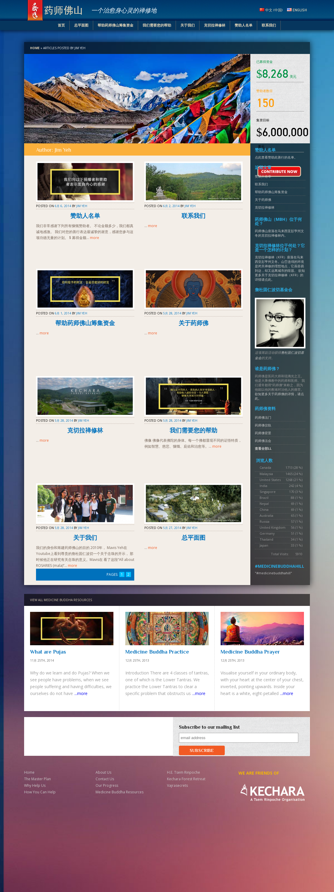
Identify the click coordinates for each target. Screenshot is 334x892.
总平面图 (81, 25)
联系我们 (269, 25)
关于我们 (187, 25)
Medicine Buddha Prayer (250, 652)
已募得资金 (264, 62)
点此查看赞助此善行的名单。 (276, 157)
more (94, 237)
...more (81, 693)
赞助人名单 (243, 25)
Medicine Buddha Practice (157, 652)
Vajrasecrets (177, 785)
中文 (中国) (271, 10)
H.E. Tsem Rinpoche (183, 772)
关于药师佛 (193, 323)
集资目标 (262, 120)
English (297, 10)
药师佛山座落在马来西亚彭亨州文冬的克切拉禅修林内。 (279, 233)
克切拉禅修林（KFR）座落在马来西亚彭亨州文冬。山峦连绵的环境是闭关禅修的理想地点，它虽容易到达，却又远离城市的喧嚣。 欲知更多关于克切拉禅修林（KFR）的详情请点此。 (280, 268)
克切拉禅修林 (214, 25)
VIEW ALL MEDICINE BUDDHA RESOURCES (61, 600)
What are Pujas (48, 652)
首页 (61, 25)
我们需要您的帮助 (157, 25)
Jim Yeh (81, 206)
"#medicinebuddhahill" (273, 573)
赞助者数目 (264, 91)
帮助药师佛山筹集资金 (115, 25)
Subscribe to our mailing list (209, 727)
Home (35, 48)
